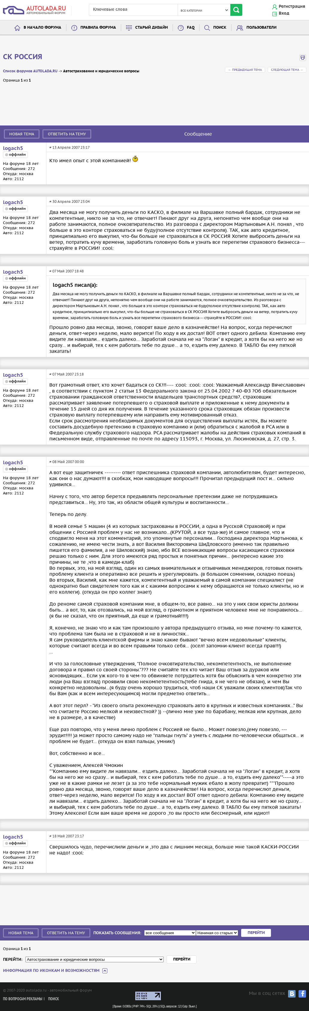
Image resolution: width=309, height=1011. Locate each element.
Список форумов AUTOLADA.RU (30, 71)
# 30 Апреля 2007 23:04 (69, 201)
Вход (284, 13)
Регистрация (292, 6)
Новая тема (21, 134)
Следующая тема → (287, 70)
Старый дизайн (151, 27)
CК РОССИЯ (22, 57)
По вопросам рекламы (22, 999)
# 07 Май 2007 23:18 (66, 374)
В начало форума (42, 27)
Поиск (219, 27)
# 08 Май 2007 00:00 (66, 461)
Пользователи (261, 27)
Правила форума (98, 27)
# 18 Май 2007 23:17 (66, 836)
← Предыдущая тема (245, 70)
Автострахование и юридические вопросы (101, 71)
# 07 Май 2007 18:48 (66, 271)
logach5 (13, 148)
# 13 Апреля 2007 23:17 (69, 147)
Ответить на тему (67, 134)
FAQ (190, 27)
